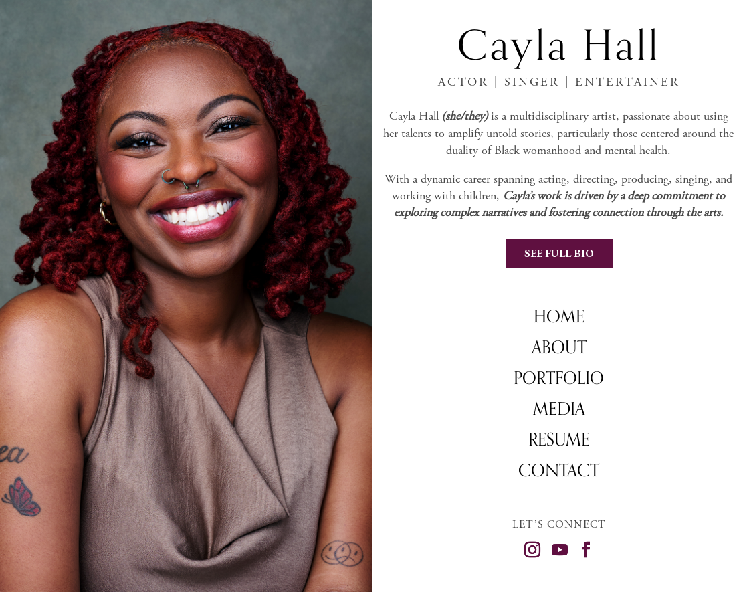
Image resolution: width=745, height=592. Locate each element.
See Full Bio (559, 253)
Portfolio (559, 381)
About (559, 350)
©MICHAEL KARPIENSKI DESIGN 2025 (667, 577)
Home (559, 319)
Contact (558, 473)
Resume (559, 442)
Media (559, 411)
